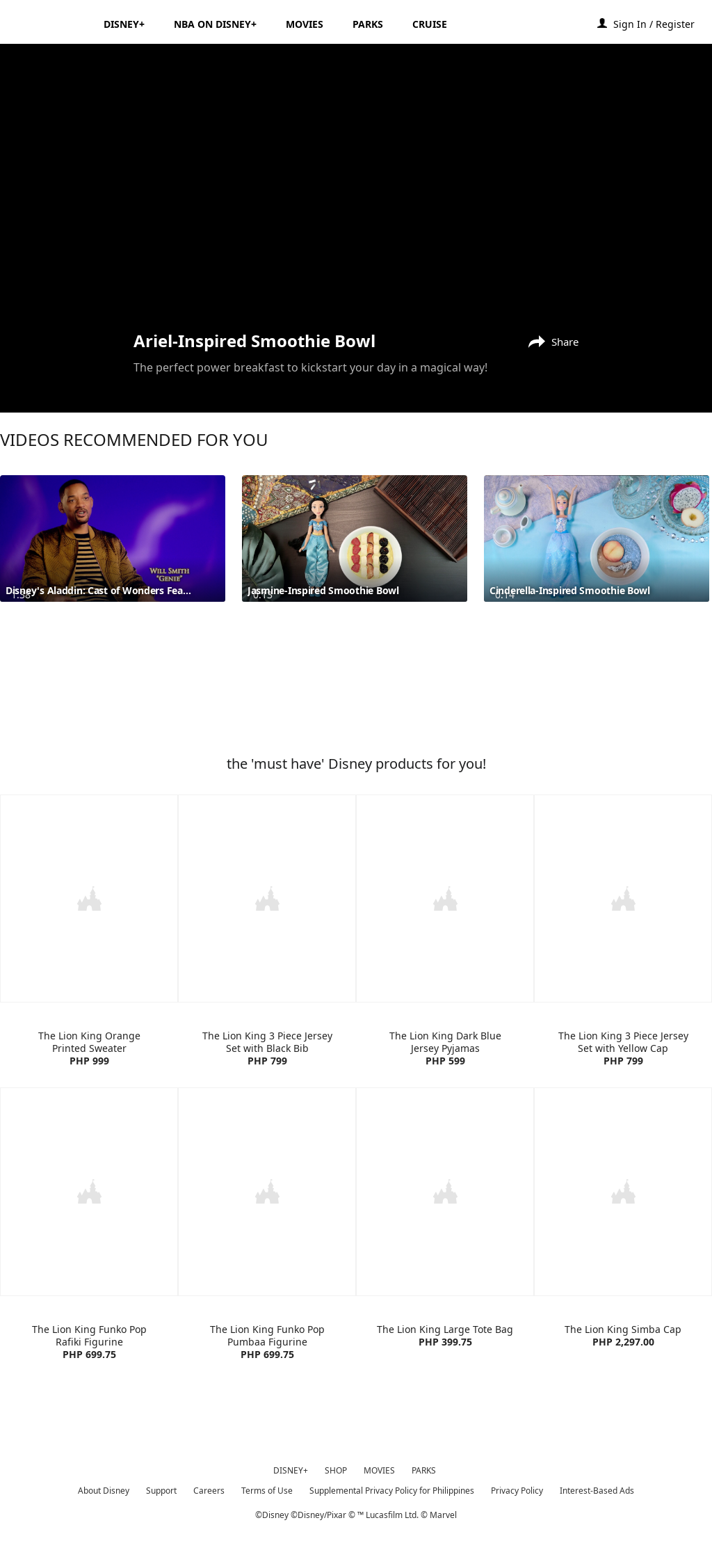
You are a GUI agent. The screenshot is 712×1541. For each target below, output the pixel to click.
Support (161, 1488)
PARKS (424, 1468)
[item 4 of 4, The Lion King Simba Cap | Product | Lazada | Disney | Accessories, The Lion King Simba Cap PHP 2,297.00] (623, 1189)
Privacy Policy (517, 1488)
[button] (661, 23)
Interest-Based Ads (597, 1488)
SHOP (336, 1468)
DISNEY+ (290, 1468)
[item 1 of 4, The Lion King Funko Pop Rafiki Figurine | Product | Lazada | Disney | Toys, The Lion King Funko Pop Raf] (89, 1189)
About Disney (103, 1488)
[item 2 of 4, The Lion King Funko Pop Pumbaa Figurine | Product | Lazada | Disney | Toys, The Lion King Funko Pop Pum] (267, 1189)
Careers (209, 1488)
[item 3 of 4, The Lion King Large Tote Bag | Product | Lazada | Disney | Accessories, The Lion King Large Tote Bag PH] (445, 1189)
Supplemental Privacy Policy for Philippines (391, 1488)
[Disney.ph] (50, 23)
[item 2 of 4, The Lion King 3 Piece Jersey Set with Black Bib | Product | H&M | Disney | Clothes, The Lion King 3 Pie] (267, 898)
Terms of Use (267, 1488)
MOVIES (379, 1468)
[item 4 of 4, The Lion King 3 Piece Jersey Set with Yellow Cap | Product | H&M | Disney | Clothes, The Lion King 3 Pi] (623, 898)
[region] (356, 186)
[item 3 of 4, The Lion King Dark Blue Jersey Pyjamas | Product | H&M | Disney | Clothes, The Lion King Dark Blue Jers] (445, 898)
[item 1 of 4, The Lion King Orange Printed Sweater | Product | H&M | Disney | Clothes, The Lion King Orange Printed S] (89, 898)
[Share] (549, 340)
